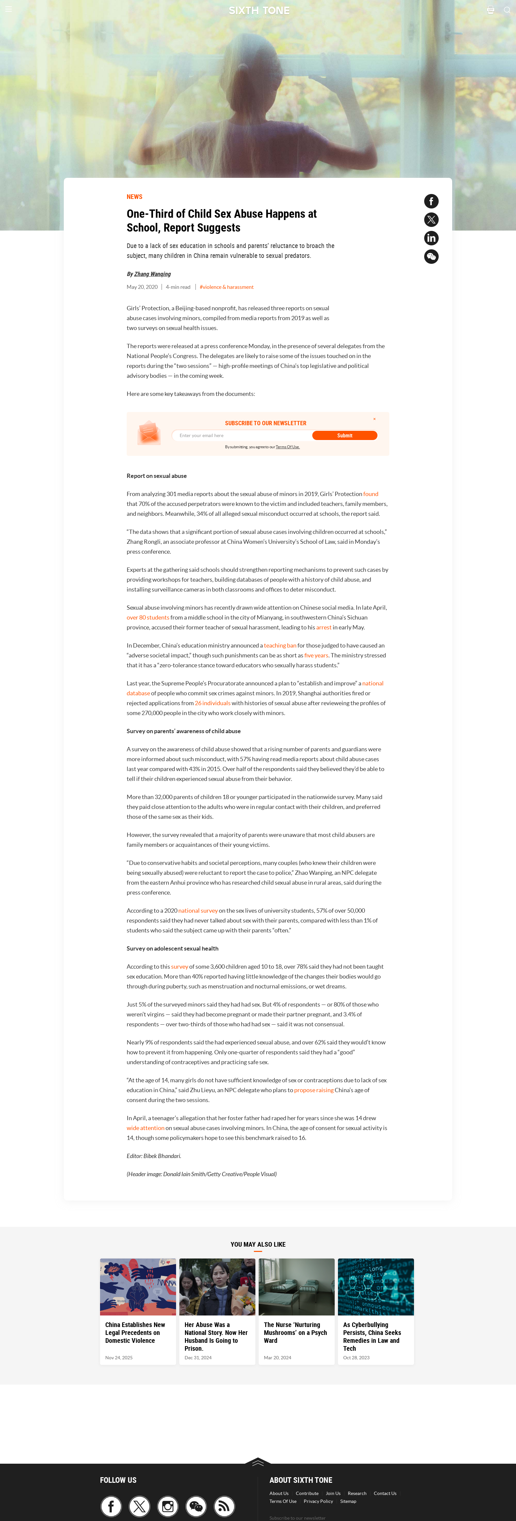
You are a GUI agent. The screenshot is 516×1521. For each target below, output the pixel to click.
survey (179, 966)
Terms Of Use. (288, 447)
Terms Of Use (283, 1501)
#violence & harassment (227, 287)
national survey (198, 910)
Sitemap (348, 1501)
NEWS (134, 196)
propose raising (314, 1090)
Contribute (307, 1493)
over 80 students (148, 617)
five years (316, 655)
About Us (279, 1493)
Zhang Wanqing (152, 274)
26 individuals (213, 703)
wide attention (146, 1127)
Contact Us (385, 1493)
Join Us (333, 1493)
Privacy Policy (318, 1501)
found (370, 493)
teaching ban (280, 645)
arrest (324, 627)
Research (357, 1493)
